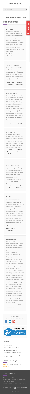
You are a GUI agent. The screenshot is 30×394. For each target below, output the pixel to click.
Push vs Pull (9, 29)
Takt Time (10, 154)
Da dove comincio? (8, 345)
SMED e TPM (10, 163)
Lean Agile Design (11, 239)
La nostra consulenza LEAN (10, 350)
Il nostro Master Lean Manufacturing (12, 352)
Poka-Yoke (19, 123)
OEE (10, 187)
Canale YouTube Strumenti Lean (11, 347)
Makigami (19, 82)
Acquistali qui (6, 366)
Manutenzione (19, 187)
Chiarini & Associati (17, 5)
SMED (10, 185)
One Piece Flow (10, 132)
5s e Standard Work (11, 93)
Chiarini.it (24, 383)
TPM (20, 185)
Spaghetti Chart (19, 84)
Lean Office (9, 197)
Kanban (19, 54)
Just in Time (19, 149)
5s (10, 123)
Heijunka (19, 152)
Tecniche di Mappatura (12, 65)
